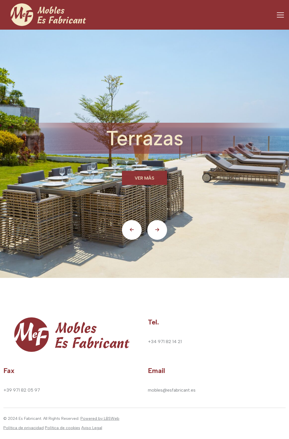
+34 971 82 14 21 (165, 341)
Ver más (144, 178)
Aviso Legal (91, 427)
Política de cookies (62, 427)
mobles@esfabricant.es (172, 390)
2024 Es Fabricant (24, 418)
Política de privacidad (23, 427)
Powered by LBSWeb (99, 418)
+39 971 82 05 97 (21, 390)
